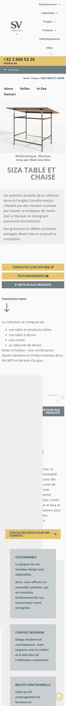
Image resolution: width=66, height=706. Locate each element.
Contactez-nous (14, 299)
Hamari (10, 94)
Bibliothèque (26, 156)
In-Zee (41, 88)
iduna (8, 88)
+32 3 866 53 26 (19, 59)
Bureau (45, 156)
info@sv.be (10, 63)
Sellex (25, 88)
